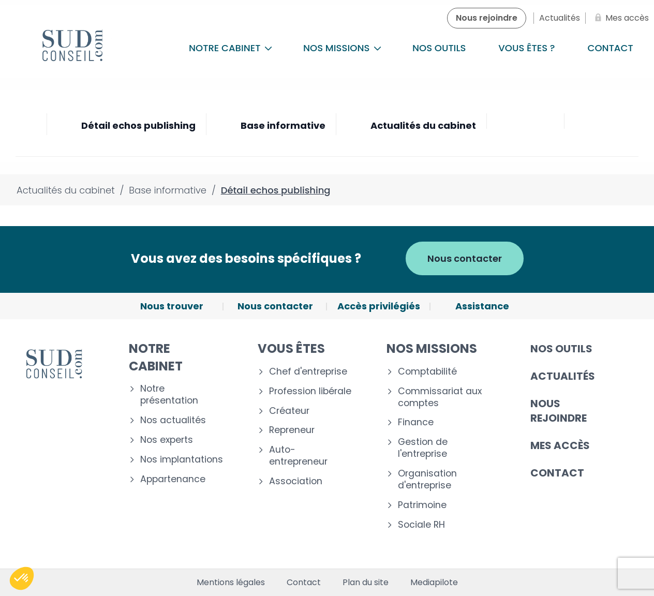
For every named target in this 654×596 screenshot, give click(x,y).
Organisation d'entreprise (427, 479)
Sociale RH (421, 525)
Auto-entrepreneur (298, 456)
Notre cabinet (230, 47)
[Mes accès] (620, 18)
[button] (21, 578)
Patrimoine (422, 505)
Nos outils (439, 47)
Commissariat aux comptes (440, 397)
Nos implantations (181, 460)
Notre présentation (169, 395)
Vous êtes (291, 348)
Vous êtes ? (526, 47)
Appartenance (172, 479)
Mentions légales (231, 582)
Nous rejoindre (558, 410)
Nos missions (342, 47)
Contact (557, 473)
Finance (416, 422)
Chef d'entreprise (308, 372)
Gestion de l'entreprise (423, 448)
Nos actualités (173, 420)
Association (295, 481)
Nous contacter (464, 258)
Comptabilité (427, 372)
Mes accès (560, 445)
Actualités (562, 376)
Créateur (289, 411)
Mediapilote (434, 582)
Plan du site (366, 582)
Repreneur (292, 430)
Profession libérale (310, 391)
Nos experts (166, 440)
